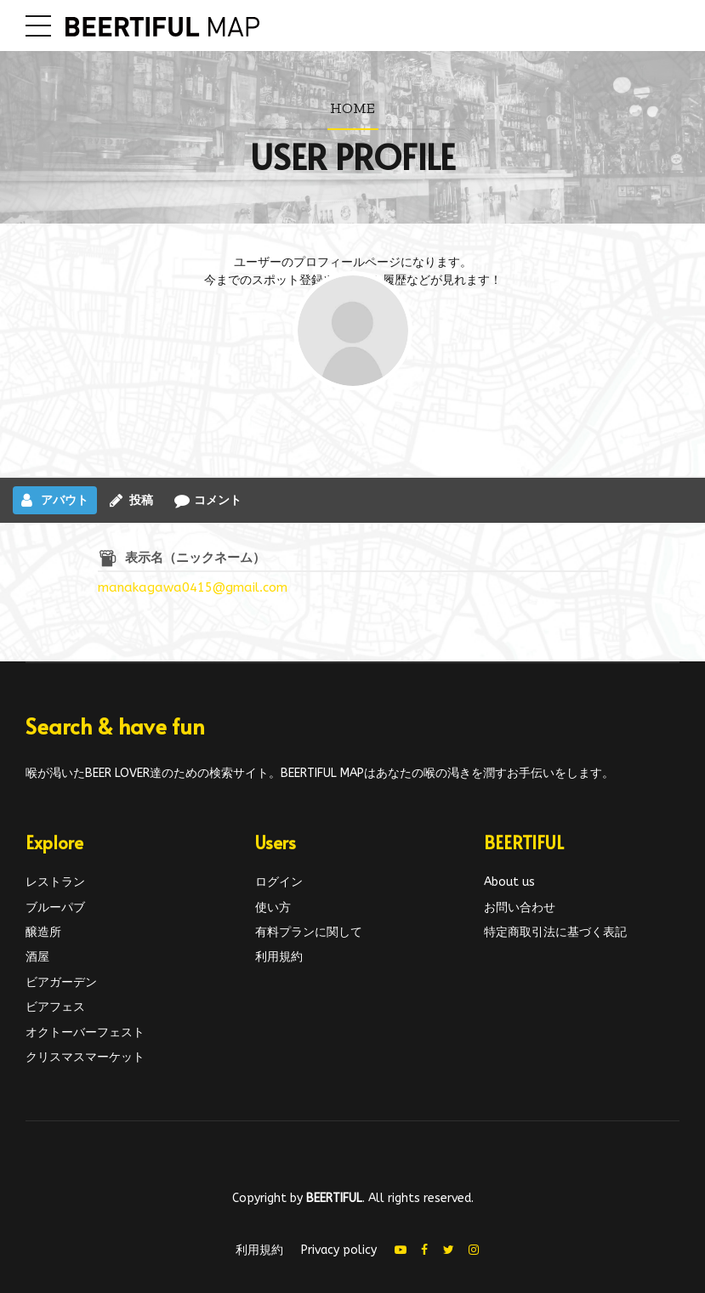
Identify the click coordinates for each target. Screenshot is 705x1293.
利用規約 (279, 957)
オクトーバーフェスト (85, 1032)
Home (352, 107)
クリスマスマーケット (85, 1057)
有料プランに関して (308, 932)
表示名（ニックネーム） (195, 557)
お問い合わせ (519, 907)
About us (509, 882)
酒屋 (37, 957)
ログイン (279, 882)
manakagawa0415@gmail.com (192, 587)
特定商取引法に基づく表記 (555, 932)
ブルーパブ (55, 907)
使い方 (273, 907)
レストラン (55, 882)
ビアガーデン (61, 982)
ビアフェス (55, 1007)
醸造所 (43, 932)
